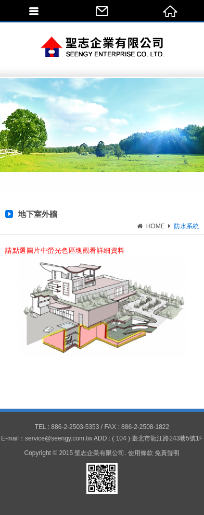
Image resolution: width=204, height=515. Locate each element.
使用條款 (140, 453)
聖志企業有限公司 (102, 46)
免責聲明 (167, 453)
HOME (154, 226)
